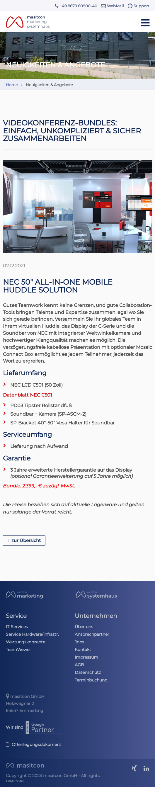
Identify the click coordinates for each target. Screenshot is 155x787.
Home (12, 84)
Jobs (79, 642)
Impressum (86, 657)
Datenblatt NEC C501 (27, 395)
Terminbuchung (91, 680)
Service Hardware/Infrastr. (32, 634)
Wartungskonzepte (25, 642)
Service (16, 615)
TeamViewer (18, 649)
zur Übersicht (24, 540)
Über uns (84, 626)
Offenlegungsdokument (33, 744)
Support (138, 6)
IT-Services (17, 626)
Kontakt (83, 649)
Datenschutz (88, 672)
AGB (79, 664)
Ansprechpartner (92, 634)
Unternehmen (96, 615)
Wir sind (34, 727)
